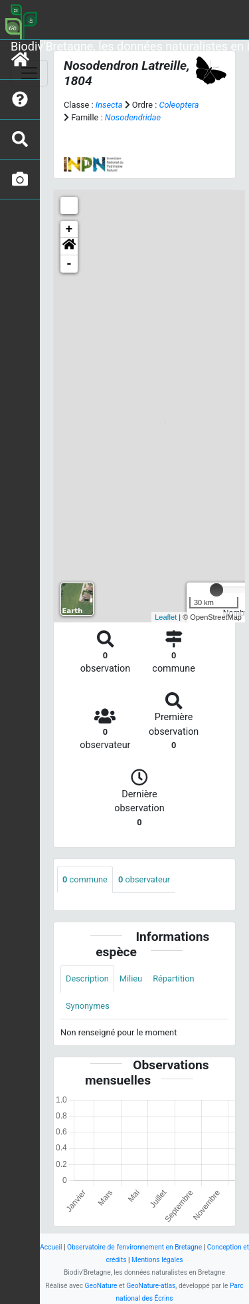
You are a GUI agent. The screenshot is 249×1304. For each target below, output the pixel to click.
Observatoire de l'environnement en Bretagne (134, 1247)
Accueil (51, 1247)
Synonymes (88, 1006)
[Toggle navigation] (29, 73)
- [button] (69, 264)
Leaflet (166, 617)
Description (87, 978)
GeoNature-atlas (150, 1285)
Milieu (131, 978)
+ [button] (69, 229)
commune (85, 879)
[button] (69, 246)
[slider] (216, 589)
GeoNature (101, 1285)
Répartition (173, 978)
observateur (144, 879)
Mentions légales (157, 1259)
